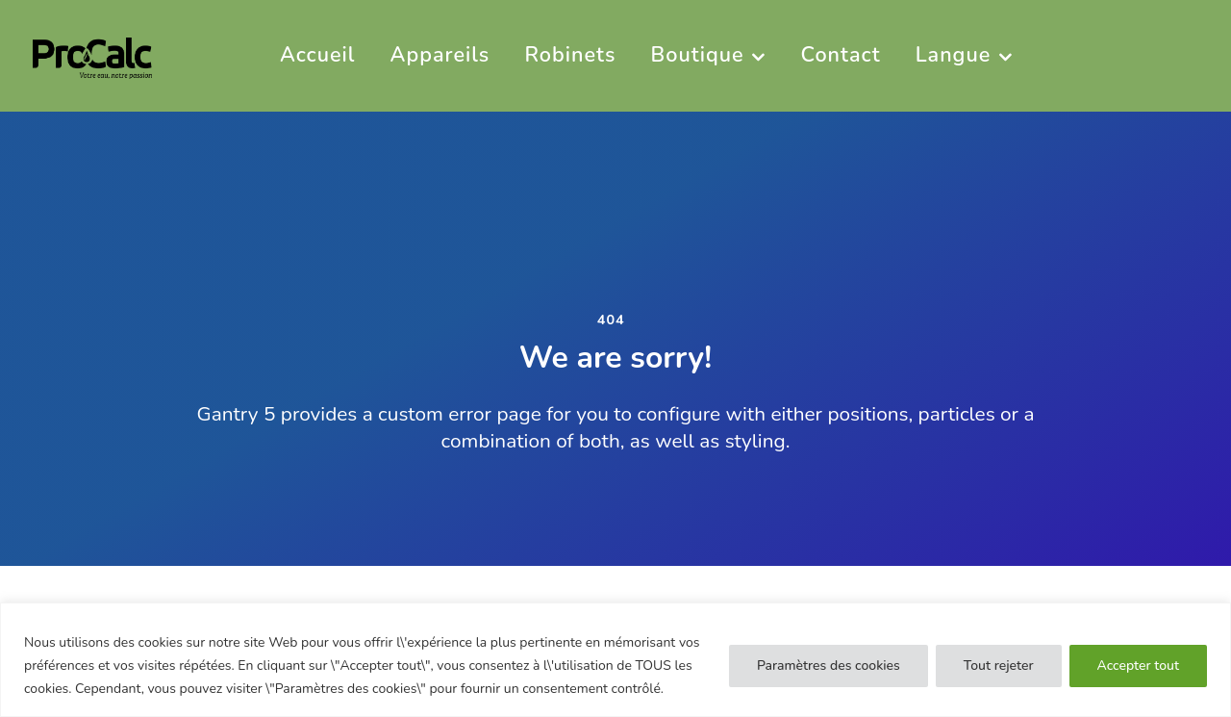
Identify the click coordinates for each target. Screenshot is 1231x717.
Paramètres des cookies (828, 665)
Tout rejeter (999, 665)
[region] (615, 659)
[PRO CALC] (92, 55)
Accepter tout (1138, 665)
